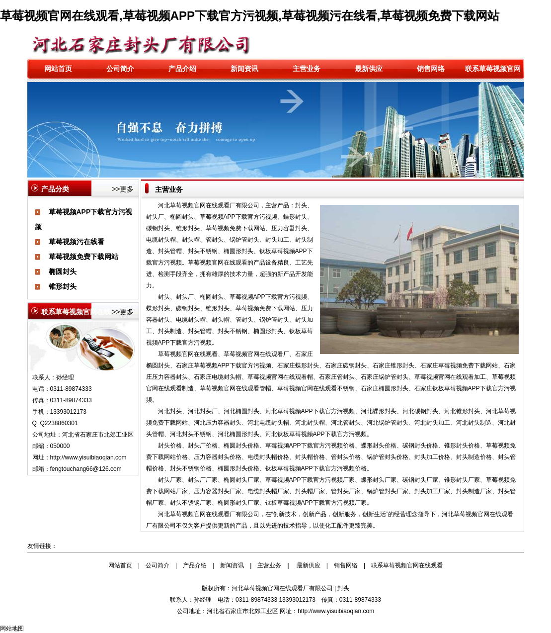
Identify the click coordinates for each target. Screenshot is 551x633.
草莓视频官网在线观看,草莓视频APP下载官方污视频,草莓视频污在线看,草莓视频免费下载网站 (249, 15)
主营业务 (306, 69)
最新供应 (369, 69)
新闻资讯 (244, 69)
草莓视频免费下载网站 (83, 257)
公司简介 (120, 69)
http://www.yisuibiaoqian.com (88, 457)
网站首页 (58, 69)
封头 (343, 588)
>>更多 (123, 189)
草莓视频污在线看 (76, 242)
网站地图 (12, 628)
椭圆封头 (63, 271)
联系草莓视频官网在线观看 (407, 565)
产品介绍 (182, 69)
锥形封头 (63, 286)
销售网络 (431, 69)
